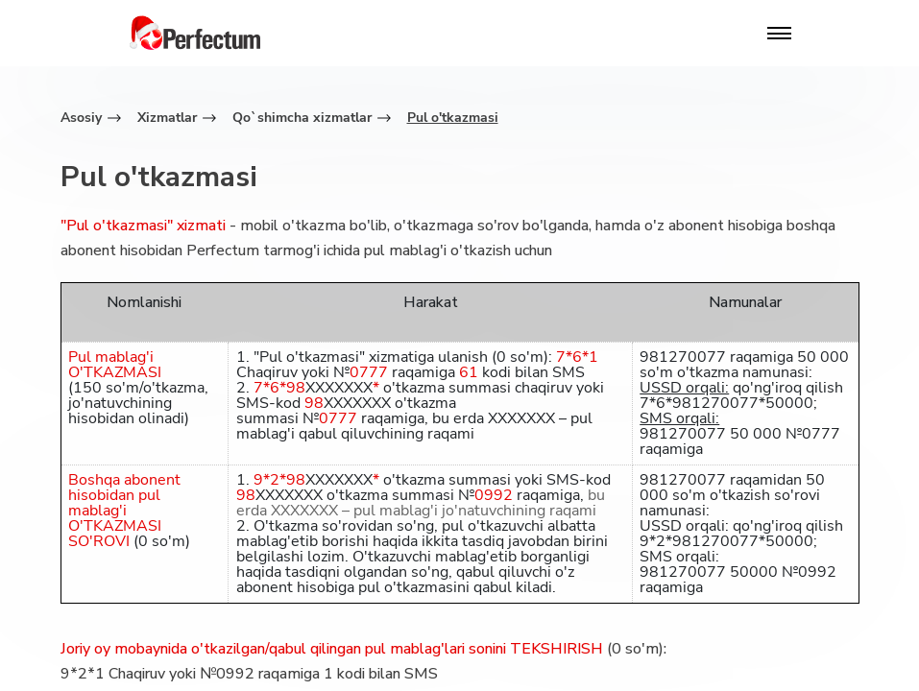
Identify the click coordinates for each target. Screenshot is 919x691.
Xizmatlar (167, 117)
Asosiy (81, 117)
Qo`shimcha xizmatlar (302, 117)
